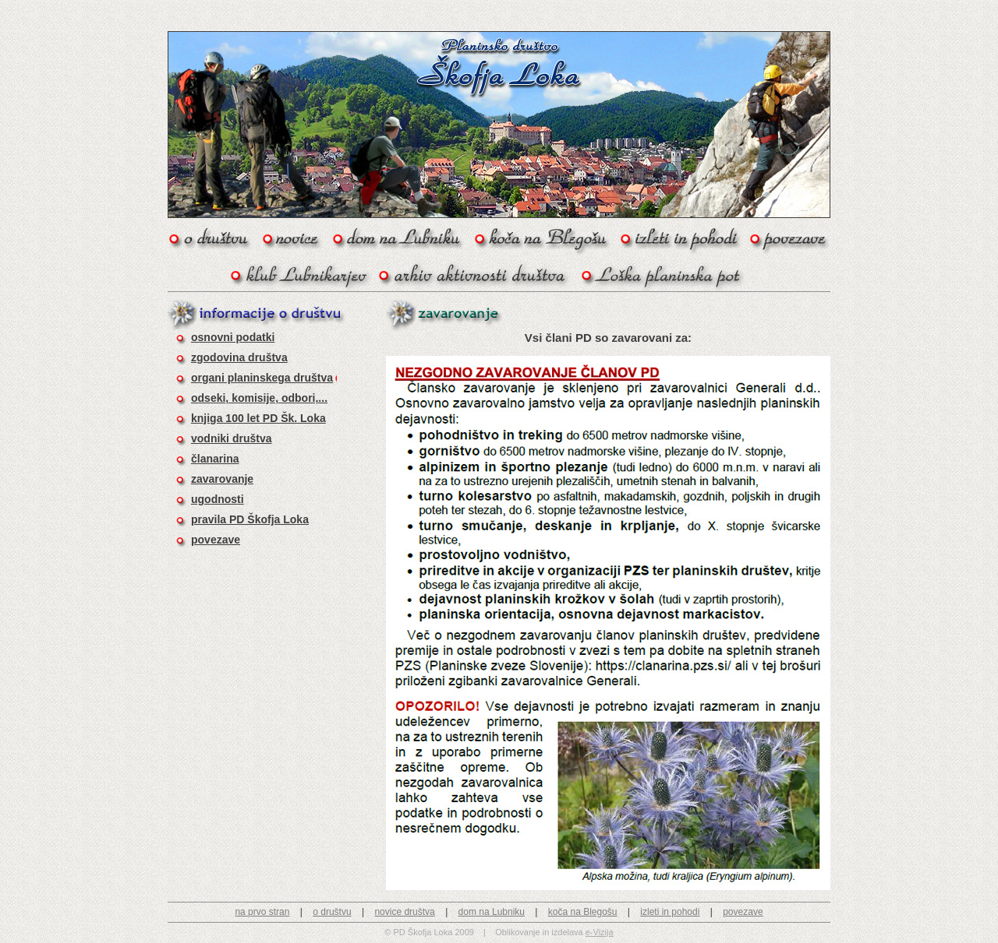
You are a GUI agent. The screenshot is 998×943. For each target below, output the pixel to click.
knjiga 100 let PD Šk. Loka (258, 418)
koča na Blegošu (583, 911)
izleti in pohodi (669, 911)
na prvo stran (262, 911)
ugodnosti (217, 499)
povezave (215, 539)
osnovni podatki (232, 337)
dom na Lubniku (491, 911)
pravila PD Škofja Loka (250, 519)
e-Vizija (600, 932)
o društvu (332, 911)
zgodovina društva (239, 357)
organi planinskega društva (262, 377)
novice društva (404, 911)
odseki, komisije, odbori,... (259, 398)
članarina (215, 458)
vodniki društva (231, 438)
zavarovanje (222, 479)
